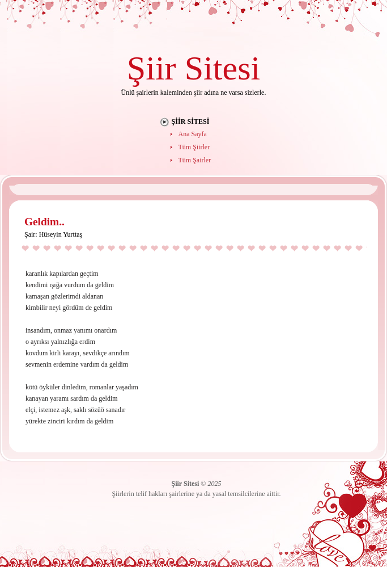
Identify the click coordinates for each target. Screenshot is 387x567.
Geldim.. (44, 222)
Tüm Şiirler (194, 147)
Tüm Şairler (194, 160)
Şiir (151, 68)
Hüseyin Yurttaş (61, 234)
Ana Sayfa (192, 134)
